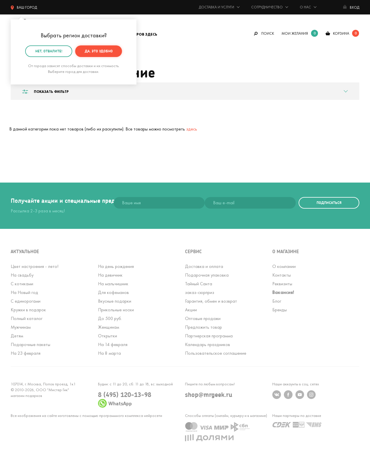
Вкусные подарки (114, 301)
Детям (17, 336)
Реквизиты (282, 284)
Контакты (281, 275)
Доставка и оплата (204, 266)
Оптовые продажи (203, 318)
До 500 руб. (110, 318)
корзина (341, 33)
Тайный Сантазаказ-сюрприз (199, 288)
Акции (191, 310)
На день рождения (116, 266)
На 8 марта (109, 353)
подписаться (329, 203)
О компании (284, 266)
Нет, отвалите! (48, 50)
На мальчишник (113, 284)
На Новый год (24, 292)
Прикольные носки (116, 310)
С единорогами (25, 301)
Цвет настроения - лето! (34, 266)
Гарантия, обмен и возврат (211, 301)
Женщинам (108, 327)
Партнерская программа (209, 336)
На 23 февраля (25, 353)
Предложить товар (203, 327)
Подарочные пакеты (30, 344)
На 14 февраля (112, 344)
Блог (276, 301)
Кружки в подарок (28, 310)
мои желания (295, 33)
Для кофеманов (113, 292)
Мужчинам (21, 327)
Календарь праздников (207, 344)
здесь (191, 129)
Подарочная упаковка (207, 275)
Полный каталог (26, 318)
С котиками (22, 284)
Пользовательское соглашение (215, 353)
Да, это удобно (99, 50)
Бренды (279, 310)
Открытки (107, 336)
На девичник (110, 275)
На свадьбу (22, 275)
